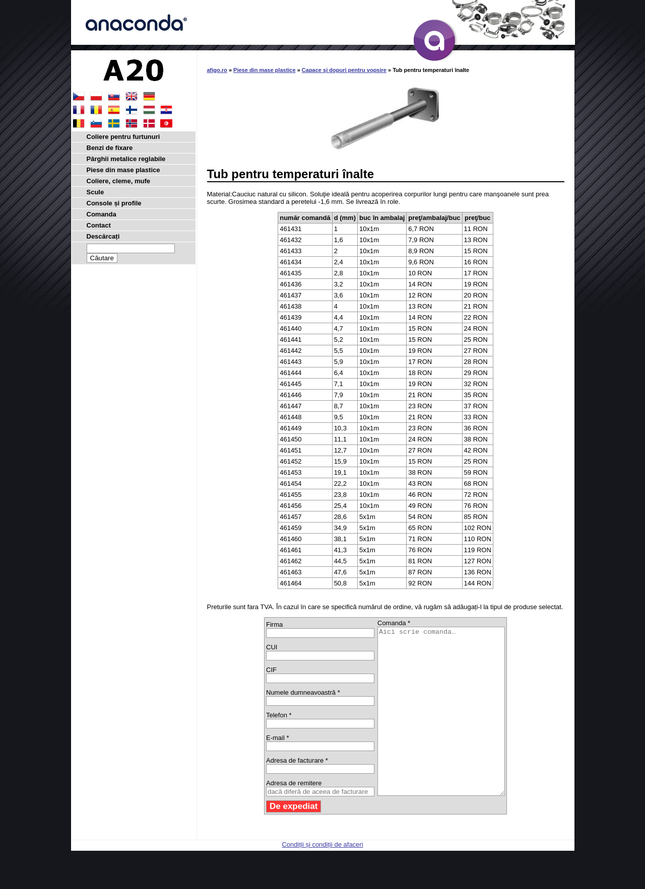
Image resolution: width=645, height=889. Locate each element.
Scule (95, 192)
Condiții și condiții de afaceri (322, 877)
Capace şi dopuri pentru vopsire (344, 70)
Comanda (101, 214)
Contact (99, 225)
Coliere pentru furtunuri (123, 136)
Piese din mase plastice (264, 70)
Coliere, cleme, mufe (118, 181)
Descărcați (103, 236)
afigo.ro (217, 70)
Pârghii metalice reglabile (126, 159)
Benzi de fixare (110, 148)
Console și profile (114, 203)
